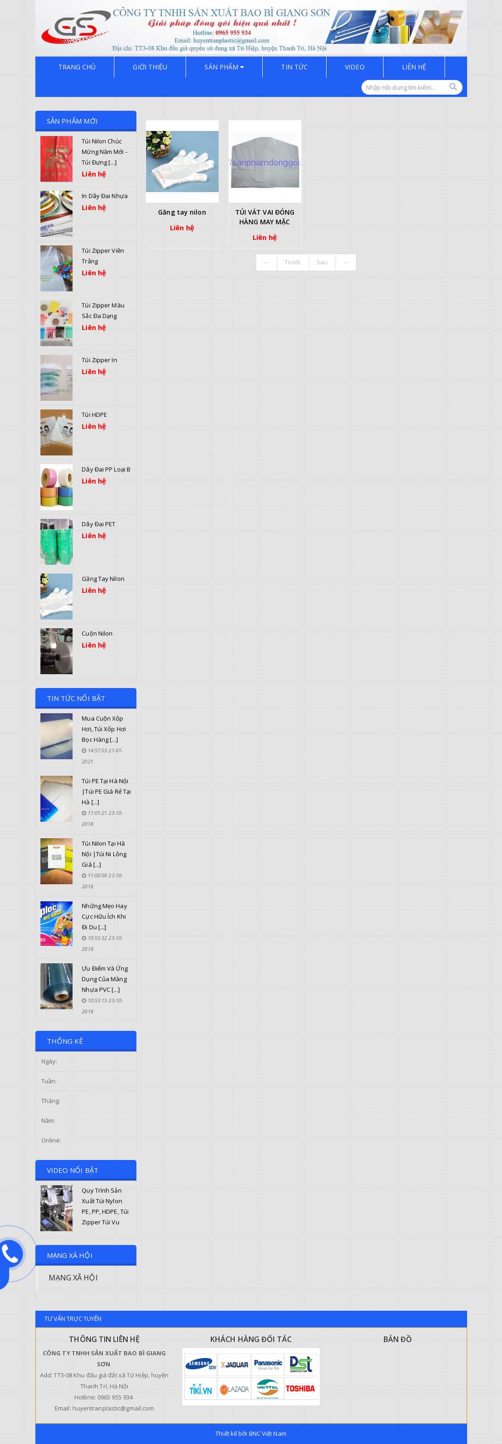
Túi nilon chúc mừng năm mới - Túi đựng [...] (104, 151)
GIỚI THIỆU (150, 67)
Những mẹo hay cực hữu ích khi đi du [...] (104, 916)
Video (355, 67)
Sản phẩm (224, 67)
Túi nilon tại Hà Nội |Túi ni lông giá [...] (104, 854)
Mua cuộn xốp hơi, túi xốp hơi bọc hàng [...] (104, 729)
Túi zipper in (99, 360)
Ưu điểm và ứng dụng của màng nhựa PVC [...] (104, 979)
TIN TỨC (294, 67)
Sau (321, 262)
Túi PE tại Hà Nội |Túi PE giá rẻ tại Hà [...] (106, 791)
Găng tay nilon (103, 578)
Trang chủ (77, 67)
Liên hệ (414, 67)
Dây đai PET (98, 524)
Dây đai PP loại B (106, 469)
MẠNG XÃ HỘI (73, 1278)
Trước (293, 262)
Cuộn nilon (97, 633)
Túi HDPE (94, 414)
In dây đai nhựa (105, 196)
